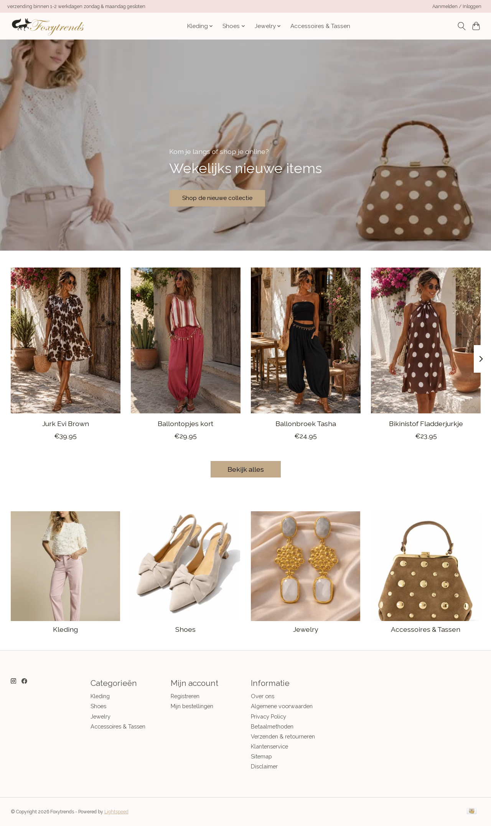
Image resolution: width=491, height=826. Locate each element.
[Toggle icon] (461, 26)
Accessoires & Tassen (320, 26)
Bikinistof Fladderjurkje (426, 424)
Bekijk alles (245, 469)
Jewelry (305, 629)
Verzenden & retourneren (283, 736)
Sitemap (261, 756)
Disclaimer (264, 766)
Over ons (262, 696)
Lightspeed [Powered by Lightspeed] (116, 811)
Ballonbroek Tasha (305, 424)
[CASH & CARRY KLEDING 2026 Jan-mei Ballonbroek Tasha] (306, 340)
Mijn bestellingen (192, 706)
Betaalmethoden (272, 726)
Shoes (185, 629)
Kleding (65, 629)
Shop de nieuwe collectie (227, 196)
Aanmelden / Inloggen (456, 6)
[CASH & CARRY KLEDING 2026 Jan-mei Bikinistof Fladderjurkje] (426, 340)
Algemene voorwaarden (282, 706)
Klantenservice (269, 746)
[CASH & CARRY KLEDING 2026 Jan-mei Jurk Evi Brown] (65, 340)
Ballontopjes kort (185, 424)
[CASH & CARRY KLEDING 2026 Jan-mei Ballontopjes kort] (186, 340)
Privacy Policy (268, 716)
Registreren (185, 696)
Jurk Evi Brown (65, 424)
